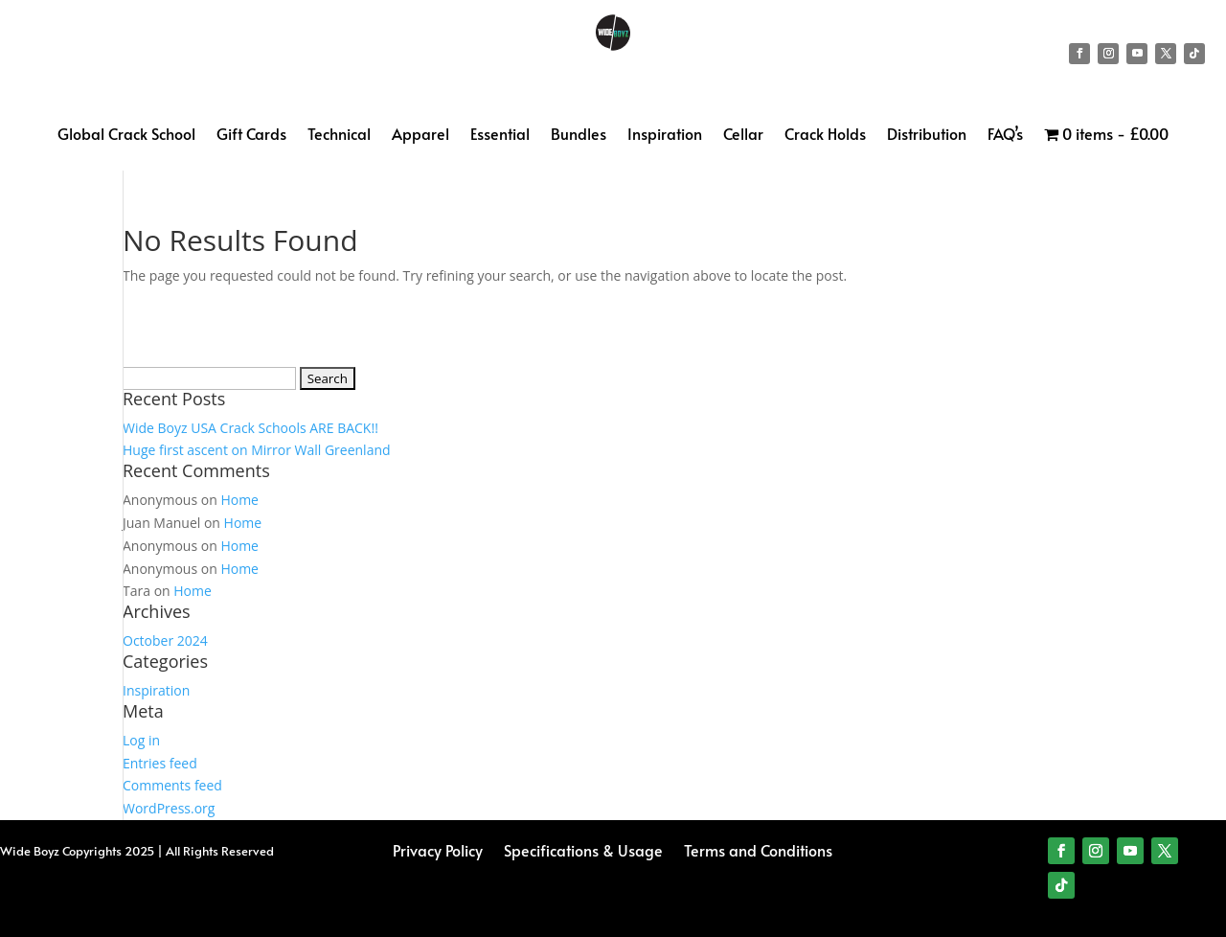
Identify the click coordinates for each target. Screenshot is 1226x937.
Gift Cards (251, 135)
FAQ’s (1005, 135)
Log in (141, 740)
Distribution (926, 135)
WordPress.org (169, 808)
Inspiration (664, 135)
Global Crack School (126, 135)
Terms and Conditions (758, 848)
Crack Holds (825, 135)
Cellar (743, 135)
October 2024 (165, 640)
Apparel (420, 135)
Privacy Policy (438, 848)
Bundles (578, 135)
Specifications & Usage (583, 848)
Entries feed (160, 763)
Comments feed (172, 785)
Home (239, 500)
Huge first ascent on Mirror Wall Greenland (257, 450)
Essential (500, 135)
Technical (339, 135)
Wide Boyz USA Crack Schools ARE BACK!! (250, 428)
